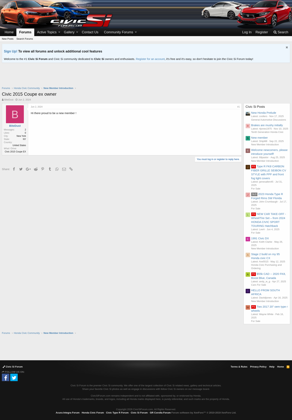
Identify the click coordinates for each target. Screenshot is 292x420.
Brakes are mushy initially (267, 125)
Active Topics (47, 32)
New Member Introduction (265, 147)
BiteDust (8, 99)
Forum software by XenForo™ (203, 412)
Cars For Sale (258, 288)
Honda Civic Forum (93, 412)
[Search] (281, 32)
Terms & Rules (239, 366)
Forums (25, 32)
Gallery (69, 32)
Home (9, 32)
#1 (238, 107)
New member (259, 141)
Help (271, 366)
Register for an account (150, 58)
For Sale (255, 192)
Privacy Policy (258, 366)
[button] (59, 32)
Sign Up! (10, 51)
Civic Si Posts (255, 106)
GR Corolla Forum (160, 412)
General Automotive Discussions (268, 119)
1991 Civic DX (260, 241)
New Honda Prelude (263, 112)
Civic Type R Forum (117, 412)
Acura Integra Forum (68, 412)
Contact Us (90, 32)
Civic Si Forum (13, 366)
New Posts (7, 38)
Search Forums (24, 38)
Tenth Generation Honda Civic (267, 135)
